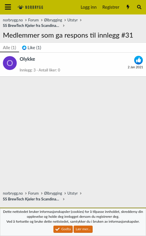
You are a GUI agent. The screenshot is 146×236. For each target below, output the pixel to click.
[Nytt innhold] (127, 7)
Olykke (27, 59)
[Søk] (139, 7)
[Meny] (8, 7)
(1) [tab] (9, 47)
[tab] (31, 47)
